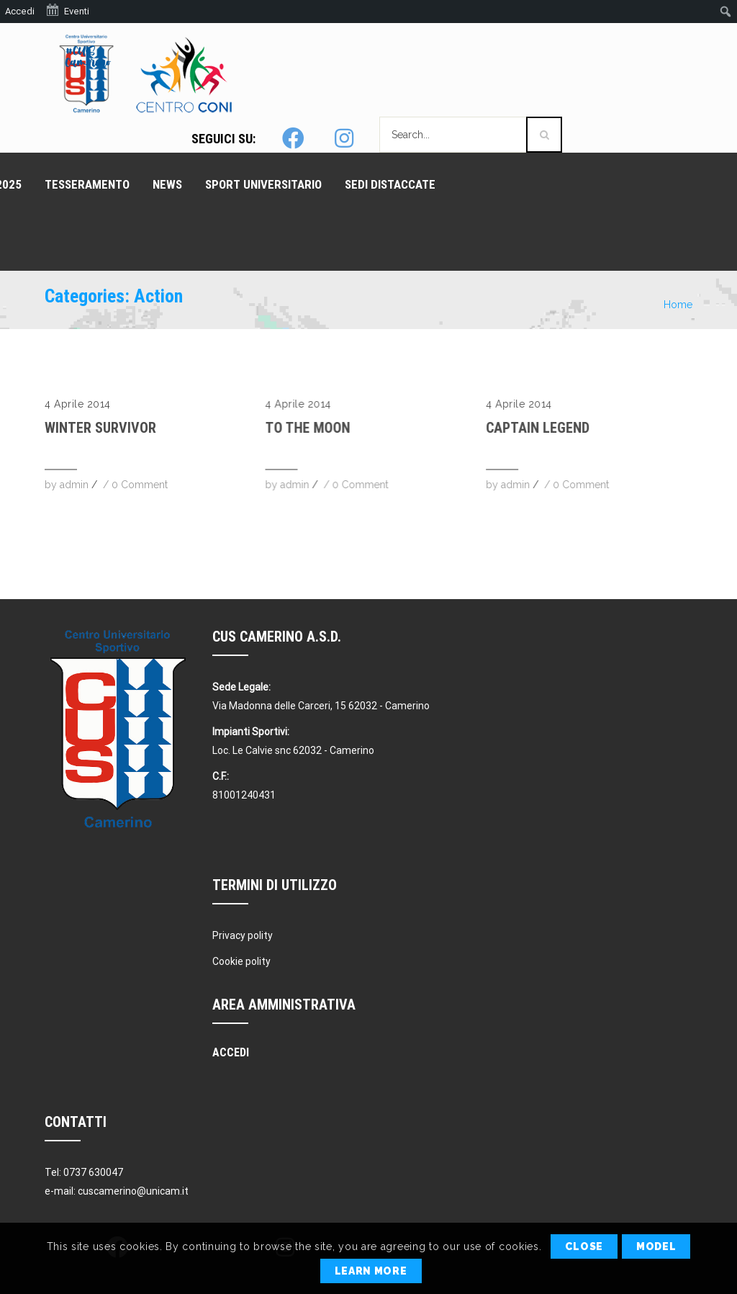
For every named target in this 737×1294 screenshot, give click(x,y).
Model (656, 1246)
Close (584, 1246)
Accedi (20, 11)
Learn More (371, 1271)
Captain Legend (537, 427)
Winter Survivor (100, 427)
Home (678, 304)
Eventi (67, 10)
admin (74, 484)
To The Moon (307, 427)
